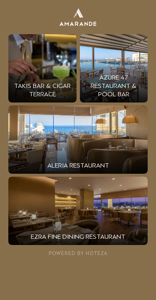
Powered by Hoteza (78, 253)
